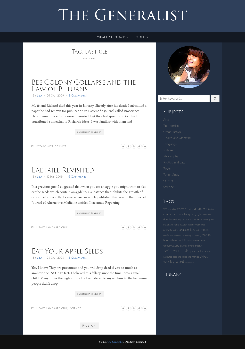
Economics (44, 146)
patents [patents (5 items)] (183, 245)
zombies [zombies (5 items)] (189, 262)
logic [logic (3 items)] (198, 230)
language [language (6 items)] (184, 229)
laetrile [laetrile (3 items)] (175, 230)
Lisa (39, 95)
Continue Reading (89, 132)
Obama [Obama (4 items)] (203, 240)
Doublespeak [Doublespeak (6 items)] (170, 219)
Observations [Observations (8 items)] (171, 245)
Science (60, 146)
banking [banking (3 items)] (211, 209)
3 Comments (78, 95)
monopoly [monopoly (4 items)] (197, 235)
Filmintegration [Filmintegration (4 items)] (201, 219)
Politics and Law (174, 162)
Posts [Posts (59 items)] (184, 251)
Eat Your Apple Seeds (67, 251)
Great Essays (172, 132)
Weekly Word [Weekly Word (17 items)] (173, 261)
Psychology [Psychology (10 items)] (198, 251)
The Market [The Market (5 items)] (193, 256)
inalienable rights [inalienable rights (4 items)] (171, 224)
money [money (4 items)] (188, 235)
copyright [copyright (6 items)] (196, 214)
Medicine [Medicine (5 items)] (168, 235)
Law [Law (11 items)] (192, 230)
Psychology (171, 175)
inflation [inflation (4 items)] (183, 224)
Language (170, 144)
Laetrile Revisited (62, 170)
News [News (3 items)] (189, 241)
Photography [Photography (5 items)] (195, 245)
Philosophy (171, 156)
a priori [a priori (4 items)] (190, 209)
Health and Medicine (52, 227)
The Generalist (115, 342)
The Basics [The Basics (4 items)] (182, 257)
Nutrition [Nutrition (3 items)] (196, 241)
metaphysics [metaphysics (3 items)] (179, 235)
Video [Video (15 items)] (204, 256)
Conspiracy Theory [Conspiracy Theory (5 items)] (181, 214)
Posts (167, 168)
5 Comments (78, 258)
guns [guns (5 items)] (211, 219)
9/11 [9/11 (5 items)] (165, 209)
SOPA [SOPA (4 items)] (175, 257)
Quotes (168, 181)
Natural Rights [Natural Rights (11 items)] (178, 240)
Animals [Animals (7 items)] (181, 209)
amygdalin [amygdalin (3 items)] (172, 209)
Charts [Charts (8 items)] (167, 214)
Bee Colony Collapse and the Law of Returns (83, 85)
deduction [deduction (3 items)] (207, 214)
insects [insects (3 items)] (191, 225)
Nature (168, 150)
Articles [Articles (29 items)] (200, 208)
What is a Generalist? (112, 37)
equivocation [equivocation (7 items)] (185, 219)
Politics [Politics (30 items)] (170, 250)
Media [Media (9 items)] (204, 229)
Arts (166, 119)
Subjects (142, 37)
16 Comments (76, 176)
